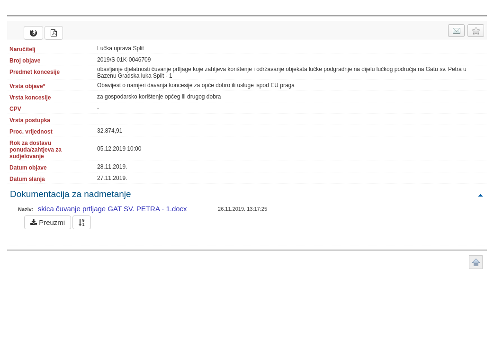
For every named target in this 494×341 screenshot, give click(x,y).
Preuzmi (47, 222)
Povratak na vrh (480, 195)
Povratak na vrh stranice (476, 262)
